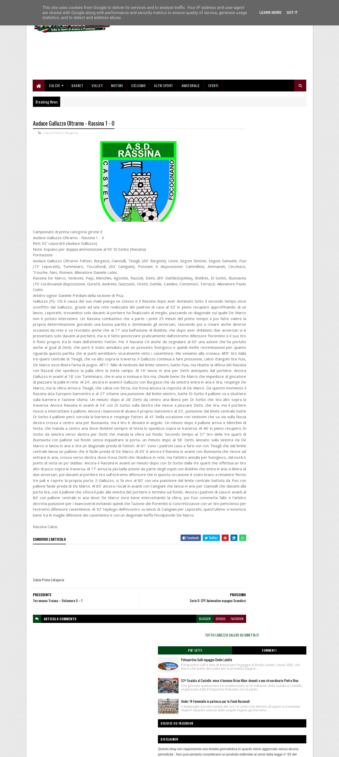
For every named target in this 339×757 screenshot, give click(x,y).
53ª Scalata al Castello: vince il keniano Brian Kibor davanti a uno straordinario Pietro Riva (273, 209)
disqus (189, 688)
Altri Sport (163, 113)
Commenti (286, 168)
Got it (292, 13)
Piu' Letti (245, 168)
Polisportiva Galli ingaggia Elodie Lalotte (273, 177)
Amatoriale (191, 113)
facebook (206, 688)
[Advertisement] (212, 72)
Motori (117, 113)
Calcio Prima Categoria (60, 162)
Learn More (270, 13)
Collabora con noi (137, 729)
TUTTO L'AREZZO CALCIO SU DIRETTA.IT (265, 152)
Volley (97, 113)
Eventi (213, 113)
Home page (133, 717)
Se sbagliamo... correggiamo (145, 735)
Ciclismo (138, 113)
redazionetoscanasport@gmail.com (275, 717)
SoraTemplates (57, 750)
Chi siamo (132, 723)
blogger (174, 688)
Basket (77, 113)
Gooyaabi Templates (100, 750)
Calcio (54, 113)
